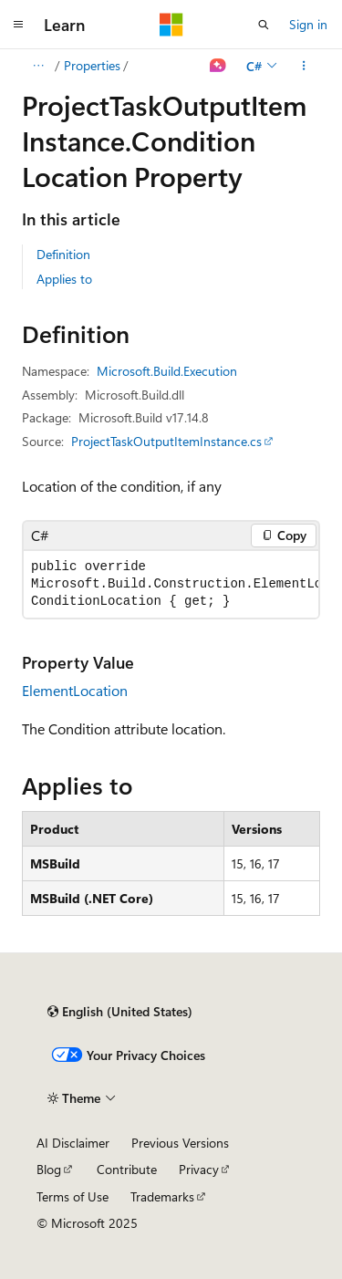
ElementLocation (75, 690)
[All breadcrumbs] (38, 65)
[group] (171, 584)
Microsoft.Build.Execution (167, 371)
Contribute (127, 1169)
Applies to (64, 278)
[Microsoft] (171, 24)
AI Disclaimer (72, 1142)
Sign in (308, 24)
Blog (48, 1169)
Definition (63, 254)
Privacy (199, 1169)
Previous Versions (180, 1142)
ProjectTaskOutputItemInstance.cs (166, 441)
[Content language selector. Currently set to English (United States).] (119, 1011)
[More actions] (304, 65)
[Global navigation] (18, 24)
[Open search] (263, 24)
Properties (92, 65)
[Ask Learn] (218, 65)
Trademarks (162, 1196)
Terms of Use (72, 1196)
